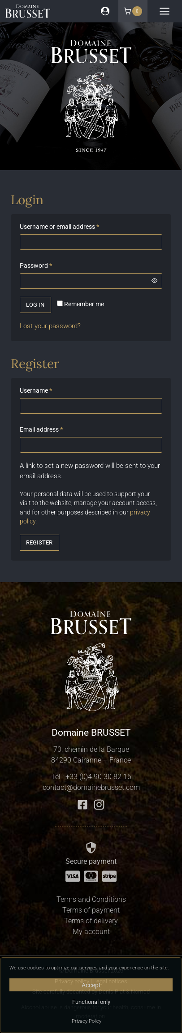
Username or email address (61, 226)
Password (38, 265)
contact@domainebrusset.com (91, 787)
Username (38, 390)
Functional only (91, 1002)
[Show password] (154, 280)
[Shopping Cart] (132, 11)
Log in (35, 304)
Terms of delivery (91, 921)
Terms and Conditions (91, 899)
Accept (91, 985)
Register (39, 542)
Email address (43, 429)
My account (91, 931)
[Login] (105, 11)
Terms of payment (91, 910)
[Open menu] (164, 11)
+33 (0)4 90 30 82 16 (98, 776)
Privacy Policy (86, 1021)
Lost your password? (50, 326)
